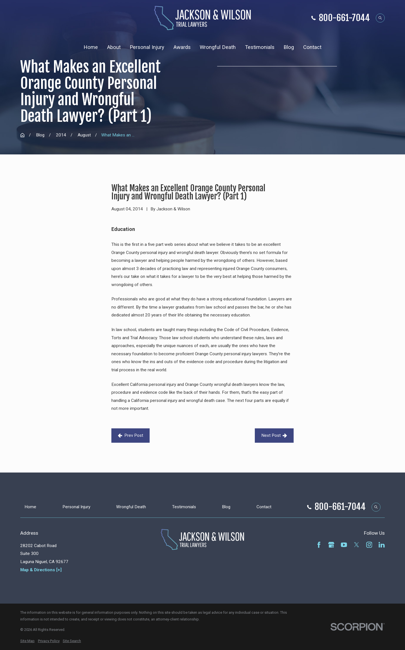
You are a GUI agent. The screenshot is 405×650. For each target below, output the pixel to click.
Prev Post (130, 435)
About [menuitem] (114, 47)
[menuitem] (27, 641)
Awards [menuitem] (182, 47)
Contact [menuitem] (312, 47)
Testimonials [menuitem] (259, 47)
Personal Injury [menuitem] (147, 47)
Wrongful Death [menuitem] (218, 47)
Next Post (274, 435)
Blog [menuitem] (289, 47)
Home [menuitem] (91, 47)
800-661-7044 (344, 18)
